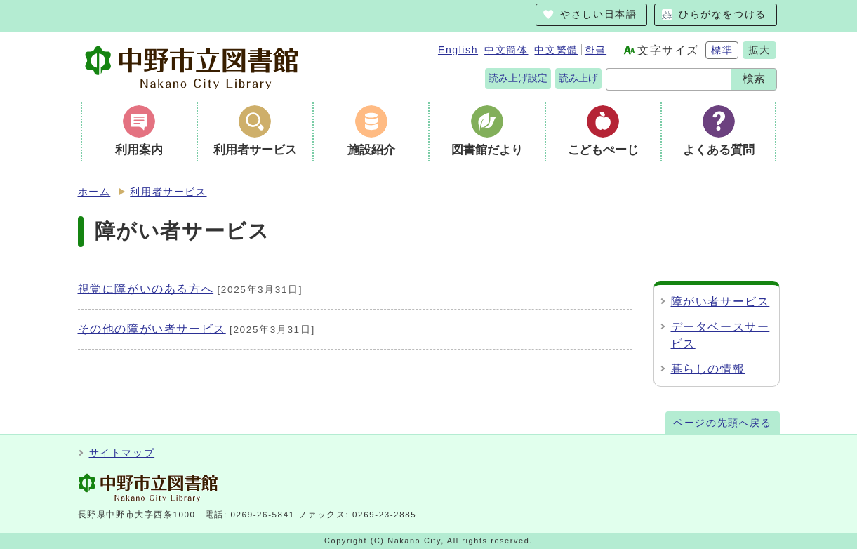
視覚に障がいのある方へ (146, 289)
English (458, 49)
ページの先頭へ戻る (722, 423)
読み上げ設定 (518, 78)
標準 (722, 49)
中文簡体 (506, 49)
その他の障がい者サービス (152, 329)
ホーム (94, 192)
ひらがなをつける (722, 14)
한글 (595, 49)
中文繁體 (556, 49)
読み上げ (578, 78)
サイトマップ (122, 453)
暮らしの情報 (708, 369)
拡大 (759, 49)
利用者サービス (168, 192)
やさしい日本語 (598, 14)
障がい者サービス (720, 301)
